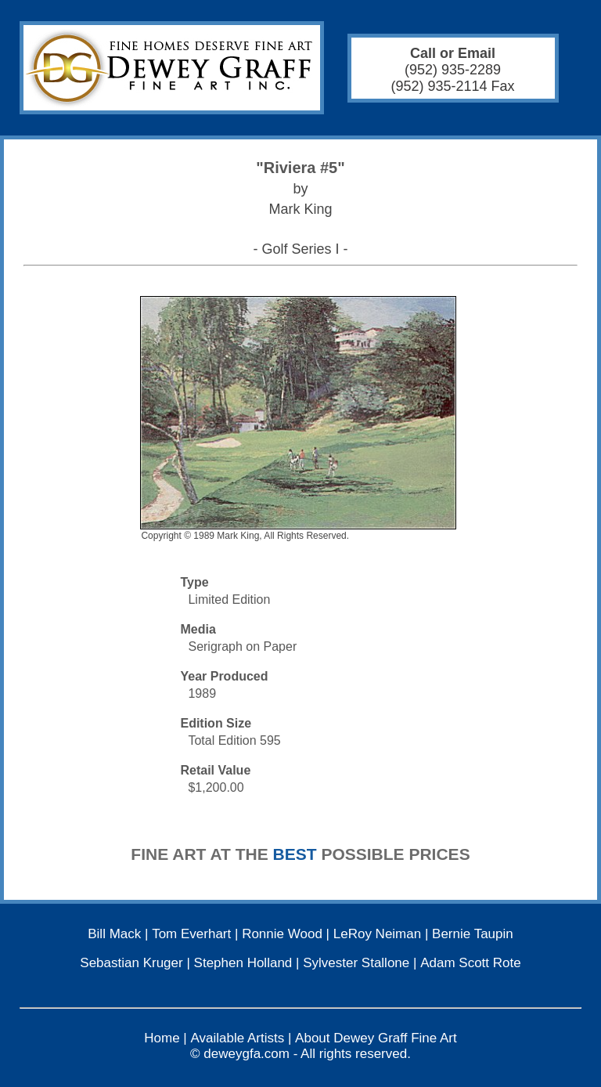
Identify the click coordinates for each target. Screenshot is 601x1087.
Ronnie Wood (282, 933)
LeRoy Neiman (377, 933)
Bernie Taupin (472, 933)
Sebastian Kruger (131, 962)
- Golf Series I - (300, 249)
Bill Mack (114, 933)
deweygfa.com (246, 1053)
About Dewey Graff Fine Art (376, 1038)
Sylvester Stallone (356, 962)
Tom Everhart (191, 933)
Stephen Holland (243, 962)
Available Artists (238, 1038)
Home (161, 1038)
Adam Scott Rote (470, 962)
